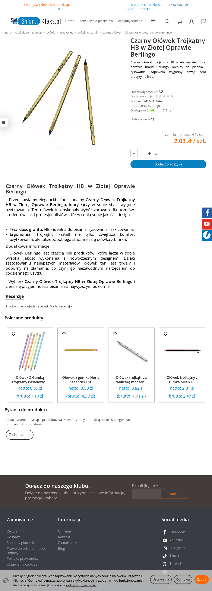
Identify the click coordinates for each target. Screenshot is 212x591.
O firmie (64, 531)
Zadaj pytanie (19, 434)
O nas (130, 9)
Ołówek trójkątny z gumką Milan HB (182, 380)
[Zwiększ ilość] (134, 153)
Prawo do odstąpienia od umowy (27, 550)
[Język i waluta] (203, 21)
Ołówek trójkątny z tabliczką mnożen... (131, 380)
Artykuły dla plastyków (96, 21)
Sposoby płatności (21, 542)
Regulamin (15, 531)
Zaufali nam (67, 542)
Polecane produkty (24, 318)
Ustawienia (161, 579)
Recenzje (15, 296)
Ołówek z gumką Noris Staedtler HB (80, 380)
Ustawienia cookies (22, 564)
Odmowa (183, 579)
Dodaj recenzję (61, 306)
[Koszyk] (179, 21)
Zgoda (201, 579)
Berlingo (154, 105)
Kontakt (144, 9)
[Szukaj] (167, 21)
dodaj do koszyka (168, 164)
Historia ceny (142, 119)
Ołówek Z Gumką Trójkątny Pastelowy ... (30, 380)
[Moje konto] (191, 21)
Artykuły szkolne (130, 21)
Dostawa (14, 537)
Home (69, 21)
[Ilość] (141, 153)
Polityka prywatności (23, 558)
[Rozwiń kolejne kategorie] (153, 20)
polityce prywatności (81, 585)
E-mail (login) (143, 485)
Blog (61, 548)
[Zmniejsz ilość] (149, 153)
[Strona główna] (31, 20)
